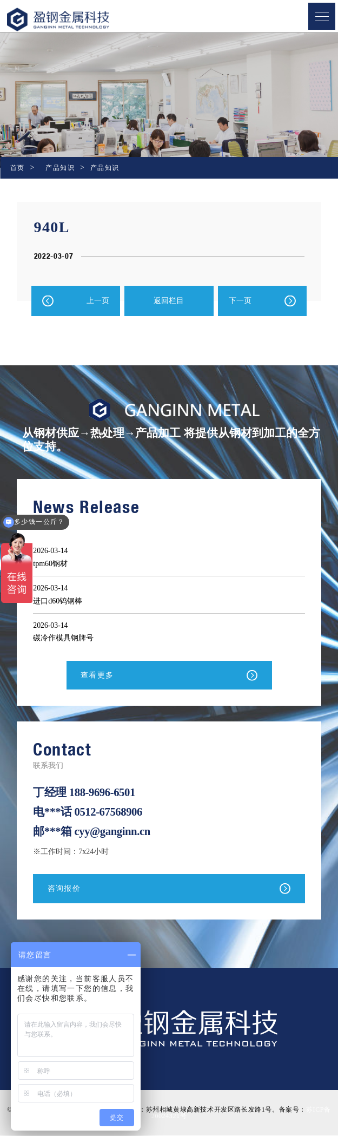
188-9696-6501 (102, 792)
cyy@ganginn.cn (112, 831)
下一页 (240, 301)
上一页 (98, 301)
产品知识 (60, 168)
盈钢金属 (75, 19)
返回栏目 (169, 301)
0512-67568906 (108, 811)
